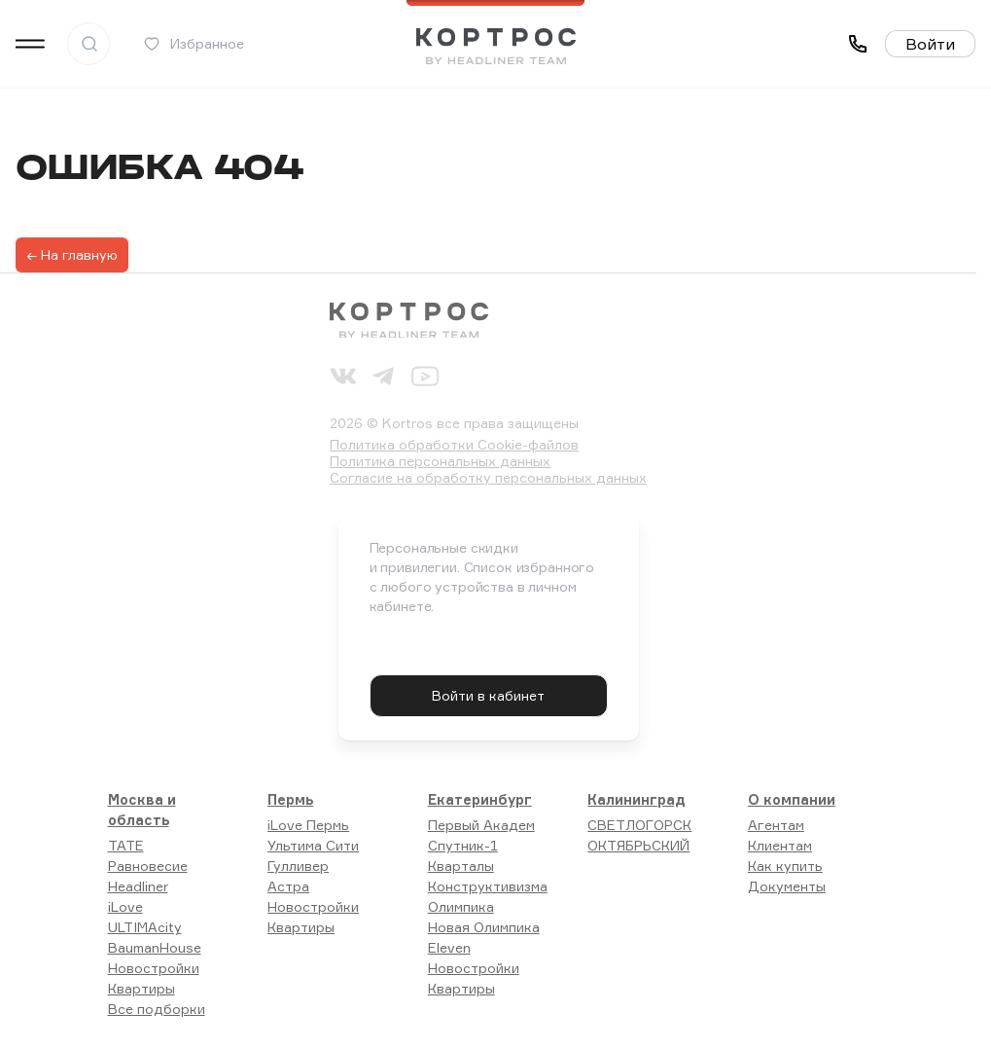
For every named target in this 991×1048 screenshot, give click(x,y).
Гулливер (298, 865)
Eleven (449, 947)
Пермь (290, 799)
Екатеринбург (480, 799)
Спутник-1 (463, 845)
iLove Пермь (308, 824)
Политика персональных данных (440, 460)
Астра (288, 886)
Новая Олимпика (484, 927)
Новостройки (153, 967)
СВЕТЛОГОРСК (639, 824)
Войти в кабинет (488, 695)
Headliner (138, 886)
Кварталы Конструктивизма (488, 875)
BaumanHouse (154, 947)
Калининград (636, 799)
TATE (126, 845)
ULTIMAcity (145, 927)
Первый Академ (481, 824)
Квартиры (141, 988)
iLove (125, 906)
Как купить (785, 865)
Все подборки (156, 1008)
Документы (787, 886)
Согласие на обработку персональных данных (488, 477)
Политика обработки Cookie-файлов (454, 444)
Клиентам (780, 845)
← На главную (72, 254)
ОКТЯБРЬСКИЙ (638, 845)
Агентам (776, 824)
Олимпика (461, 906)
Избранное (193, 44)
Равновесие (148, 865)
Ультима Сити (313, 845)
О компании (791, 799)
